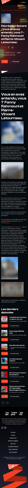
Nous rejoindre (14, 449)
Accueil (3, 10)
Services (14, 443)
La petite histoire (14, 446)
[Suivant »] (7, 402)
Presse (14, 435)
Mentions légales (14, 441)
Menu (23, 2)
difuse (20, 458)
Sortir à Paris (16, 227)
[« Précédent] (3, 402)
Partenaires (14, 438)
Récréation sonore (19, 10)
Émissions (10, 10)
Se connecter (14, 452)
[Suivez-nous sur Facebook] (2, 428)
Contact (14, 432)
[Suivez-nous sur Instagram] (5, 428)
